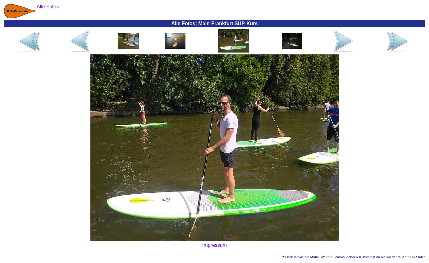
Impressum (214, 245)
